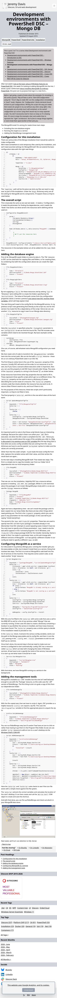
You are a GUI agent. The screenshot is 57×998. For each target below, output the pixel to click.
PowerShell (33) (43, 922)
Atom (34, 995)
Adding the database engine (13, 863)
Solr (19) (40, 926)
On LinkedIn (34, 848)
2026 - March (6, 952)
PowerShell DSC (28, 40)
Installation (40, 40)
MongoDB (6, 40)
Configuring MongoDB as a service (15, 866)
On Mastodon (47, 848)
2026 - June (5, 944)
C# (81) (33, 922)
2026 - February (7, 955)
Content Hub (22, 908)
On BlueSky (23, 848)
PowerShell (16, 40)
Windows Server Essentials (12, 912)
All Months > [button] (6, 959)
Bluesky (9, 970)
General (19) (31, 926)
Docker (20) (19, 926)
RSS (28, 995)
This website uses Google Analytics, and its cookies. (28, 985)
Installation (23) (7, 926)
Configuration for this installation (15, 859)
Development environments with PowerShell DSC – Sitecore (28, 72)
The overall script (9, 861)
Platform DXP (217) (21, 922)
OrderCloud (44, 908)
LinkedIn (9, 974)
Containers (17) (7, 930)
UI (30, 908)
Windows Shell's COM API (10, 732)
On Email (7, 850)
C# (7, 908)
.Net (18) (48, 926)
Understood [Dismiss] (28, 990)
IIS (10, 908)
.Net (3, 908)
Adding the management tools (14, 868)
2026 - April (5, 950)
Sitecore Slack (11, 979)
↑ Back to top (6, 844)
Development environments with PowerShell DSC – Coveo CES (29, 74)
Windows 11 (29, 912)
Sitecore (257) (6, 922)
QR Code (16, 850)
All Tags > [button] (4, 935)
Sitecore (35, 908)
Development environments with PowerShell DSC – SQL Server (30, 69)
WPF (14, 908)
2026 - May (5, 947)
